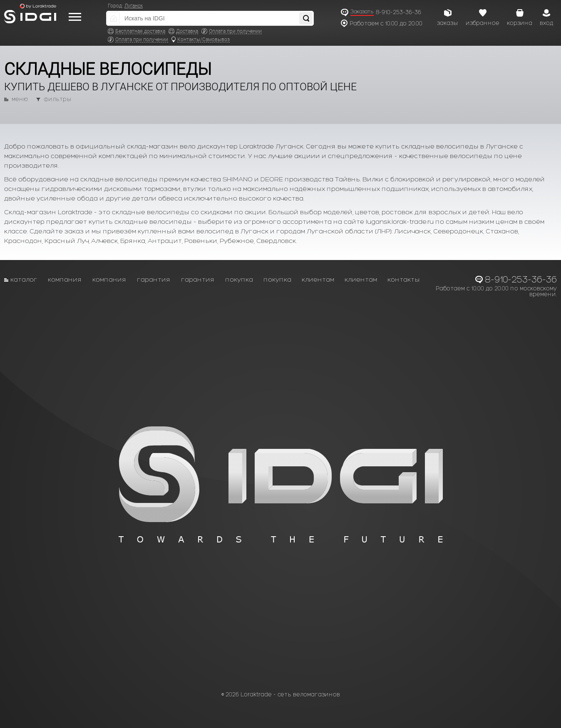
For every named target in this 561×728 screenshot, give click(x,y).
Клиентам (318, 279)
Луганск (133, 6)
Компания (65, 279)
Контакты (403, 279)
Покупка (239, 279)
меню (20, 99)
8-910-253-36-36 (398, 12)
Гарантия (154, 279)
